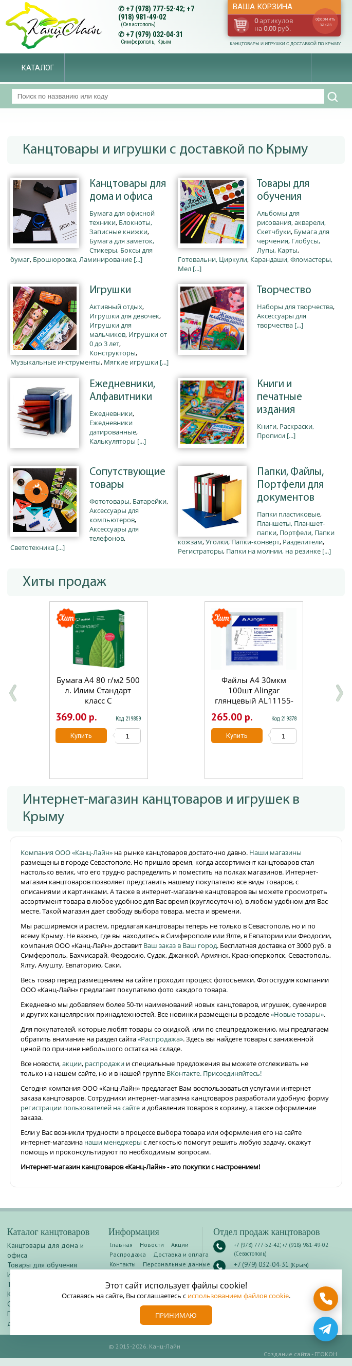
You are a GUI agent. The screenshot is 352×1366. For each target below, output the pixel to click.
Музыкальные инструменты (55, 362)
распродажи (104, 1063)
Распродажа (127, 1254)
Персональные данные (176, 1264)
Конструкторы (112, 352)
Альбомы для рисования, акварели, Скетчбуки (291, 222)
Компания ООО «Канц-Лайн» (67, 852)
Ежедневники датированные (112, 427)
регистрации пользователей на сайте (80, 1107)
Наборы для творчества (295, 306)
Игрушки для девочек (124, 315)
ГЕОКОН (325, 1354)
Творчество (284, 290)
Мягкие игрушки (131, 362)
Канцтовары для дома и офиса (127, 190)
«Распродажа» (160, 1039)
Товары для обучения (283, 190)
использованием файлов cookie (238, 1295)
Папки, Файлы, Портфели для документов (290, 485)
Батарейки (149, 501)
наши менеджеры (113, 1142)
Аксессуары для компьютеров (114, 515)
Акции (180, 1244)
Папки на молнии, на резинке (273, 551)
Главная (121, 1244)
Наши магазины (275, 852)
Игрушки (110, 290)
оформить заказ (325, 21)
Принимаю (176, 1315)
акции (72, 1063)
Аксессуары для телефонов (114, 533)
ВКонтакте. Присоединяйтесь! (214, 1073)
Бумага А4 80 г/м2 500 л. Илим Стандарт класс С (98, 690)
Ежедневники (111, 413)
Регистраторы (200, 551)
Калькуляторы (112, 441)
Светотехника (32, 547)
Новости (152, 1244)
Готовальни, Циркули (212, 259)
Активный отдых (115, 306)
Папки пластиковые (288, 514)
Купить (81, 735)
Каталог (38, 68)
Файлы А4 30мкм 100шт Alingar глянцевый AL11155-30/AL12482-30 (254, 695)
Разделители (303, 541)
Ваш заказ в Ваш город (180, 945)
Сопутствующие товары (127, 478)
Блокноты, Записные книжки (120, 227)
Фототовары (109, 501)
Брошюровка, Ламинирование (82, 259)
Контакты (122, 1264)
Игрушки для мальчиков (110, 329)
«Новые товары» (297, 1014)
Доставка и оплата (181, 1254)
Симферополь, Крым (146, 42)
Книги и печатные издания (279, 397)
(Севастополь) (138, 24)
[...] (138, 259)
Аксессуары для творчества (281, 320)
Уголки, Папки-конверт (243, 541)
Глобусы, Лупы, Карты (288, 245)
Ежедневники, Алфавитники (122, 391)
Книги (266, 426)
